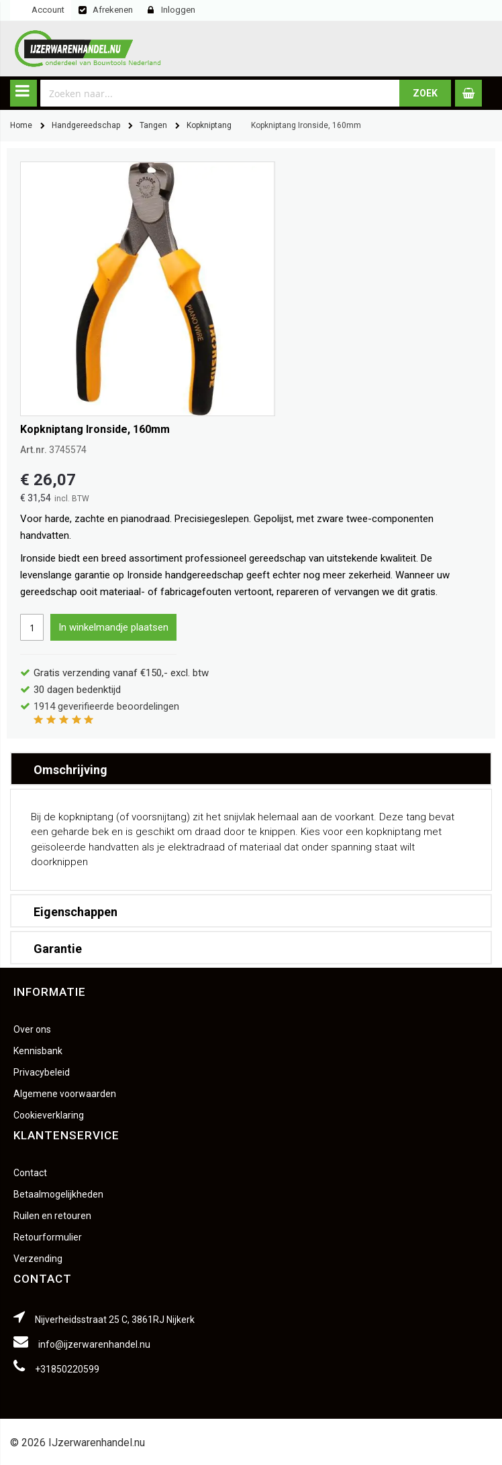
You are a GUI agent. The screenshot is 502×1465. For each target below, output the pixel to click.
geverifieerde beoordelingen (106, 706)
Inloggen (178, 10)
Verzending (37, 1258)
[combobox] (220, 93)
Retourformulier (47, 1237)
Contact (30, 1172)
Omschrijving (70, 770)
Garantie (58, 949)
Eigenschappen (75, 912)
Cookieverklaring (48, 1115)
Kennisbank (37, 1050)
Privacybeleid (41, 1072)
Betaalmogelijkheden (58, 1194)
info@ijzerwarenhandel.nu (94, 1344)
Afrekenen (113, 10)
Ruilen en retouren (52, 1215)
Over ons (32, 1029)
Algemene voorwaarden (64, 1093)
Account (48, 10)
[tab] (251, 768)
